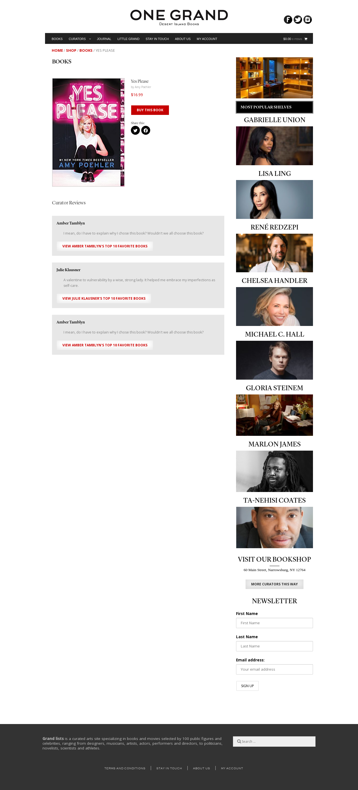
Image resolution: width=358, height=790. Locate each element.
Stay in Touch (157, 39)
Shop (71, 50)
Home (57, 50)
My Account (207, 39)
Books (57, 39)
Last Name (247, 636)
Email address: (250, 660)
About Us (182, 39)
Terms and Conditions (124, 768)
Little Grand (128, 39)
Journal (104, 39)
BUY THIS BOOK (150, 110)
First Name (247, 613)
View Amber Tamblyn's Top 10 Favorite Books (104, 246)
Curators (77, 39)
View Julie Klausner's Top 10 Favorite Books (103, 298)
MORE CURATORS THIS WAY (274, 584)
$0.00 (292, 39)
